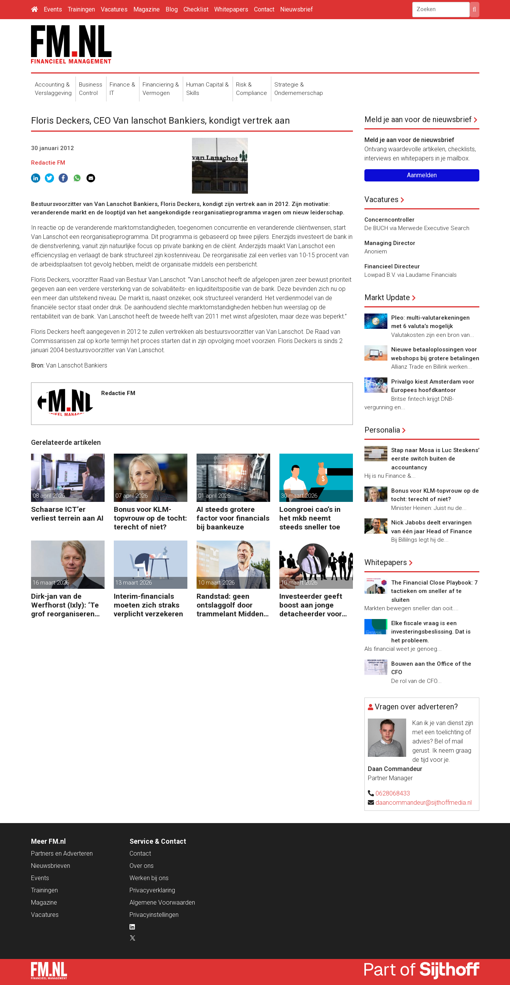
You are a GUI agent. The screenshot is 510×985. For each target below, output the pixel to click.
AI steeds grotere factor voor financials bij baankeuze (233, 518)
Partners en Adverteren (62, 853)
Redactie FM (48, 162)
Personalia (382, 430)
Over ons (142, 865)
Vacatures (114, 9)
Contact (264, 9)
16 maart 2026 (51, 582)
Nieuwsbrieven (50, 865)
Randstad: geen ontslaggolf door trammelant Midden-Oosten (231, 605)
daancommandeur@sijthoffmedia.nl (424, 802)
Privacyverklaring (152, 890)
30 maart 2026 (299, 495)
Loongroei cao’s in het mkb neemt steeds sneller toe (310, 518)
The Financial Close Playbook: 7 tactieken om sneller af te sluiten (434, 591)
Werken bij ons (149, 878)
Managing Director (389, 243)
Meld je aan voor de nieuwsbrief (418, 119)
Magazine (146, 9)
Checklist (196, 9)
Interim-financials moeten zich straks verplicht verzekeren (148, 605)
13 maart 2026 (133, 582)
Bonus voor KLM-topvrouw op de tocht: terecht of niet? (150, 518)
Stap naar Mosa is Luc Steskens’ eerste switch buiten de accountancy (435, 459)
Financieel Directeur (392, 266)
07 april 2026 (131, 495)
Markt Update (387, 297)
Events (53, 9)
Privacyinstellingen (154, 914)
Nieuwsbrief (296, 9)
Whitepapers (231, 9)
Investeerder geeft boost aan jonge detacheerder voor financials (310, 605)
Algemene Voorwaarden (162, 902)
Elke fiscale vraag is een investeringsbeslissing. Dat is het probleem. (431, 632)
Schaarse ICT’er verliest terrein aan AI (67, 514)
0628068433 (393, 793)
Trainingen (81, 9)
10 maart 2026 (216, 582)
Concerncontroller (389, 219)
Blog (172, 9)
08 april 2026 (49, 495)
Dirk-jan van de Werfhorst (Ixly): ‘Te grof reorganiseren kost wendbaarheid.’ (65, 605)
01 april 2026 (214, 495)
